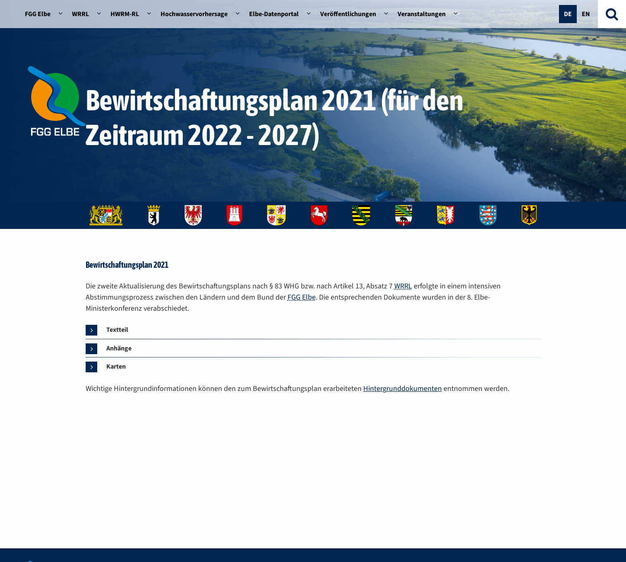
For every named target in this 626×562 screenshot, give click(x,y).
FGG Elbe (37, 14)
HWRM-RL (124, 14)
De (568, 14)
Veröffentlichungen (348, 14)
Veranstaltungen (422, 14)
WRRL (80, 14)
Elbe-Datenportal (274, 14)
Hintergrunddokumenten (402, 388)
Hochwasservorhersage (194, 14)
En (586, 14)
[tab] (110, 330)
